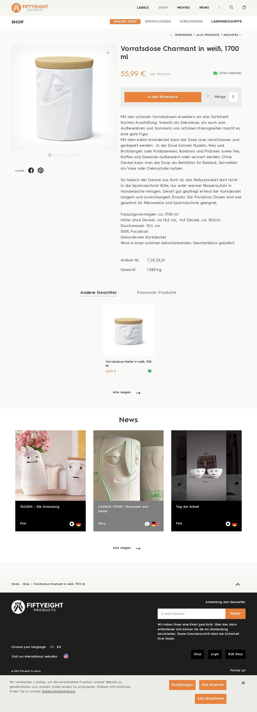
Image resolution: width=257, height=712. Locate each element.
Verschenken (191, 21)
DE (52, 646)
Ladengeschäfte (226, 21)
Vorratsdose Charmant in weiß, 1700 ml (59, 584)
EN (59, 646)
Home (15, 584)
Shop (162, 7)
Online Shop (125, 21)
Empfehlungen (158, 21)
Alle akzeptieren (210, 698)
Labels (143, 7)
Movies (183, 7)
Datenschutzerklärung (58, 690)
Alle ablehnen (213, 684)
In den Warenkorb (163, 96)
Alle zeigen (122, 392)
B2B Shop (235, 654)
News (204, 7)
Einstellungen (182, 684)
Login (215, 654)
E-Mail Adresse (173, 613)
